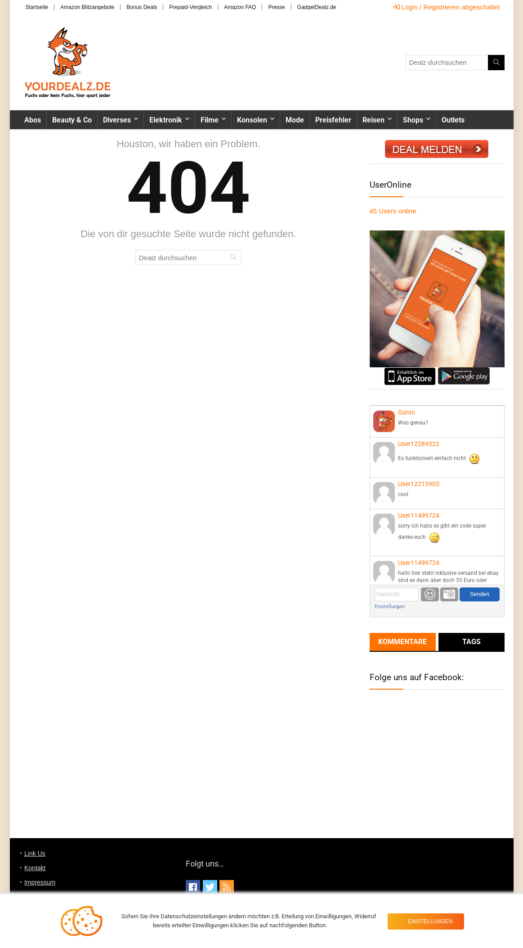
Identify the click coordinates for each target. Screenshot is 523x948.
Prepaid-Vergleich (190, 7)
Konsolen (252, 120)
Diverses (117, 120)
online (393, 211)
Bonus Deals (141, 7)
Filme (210, 120)
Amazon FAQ (240, 7)
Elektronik (165, 120)
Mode (295, 120)
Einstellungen (390, 606)
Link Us (34, 853)
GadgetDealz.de (316, 7)
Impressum (39, 882)
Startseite (37, 7)
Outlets (453, 120)
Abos (32, 120)
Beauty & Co (72, 120)
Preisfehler (333, 120)
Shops (413, 120)
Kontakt (34, 867)
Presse (276, 7)
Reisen (373, 120)
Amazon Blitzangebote (87, 7)
